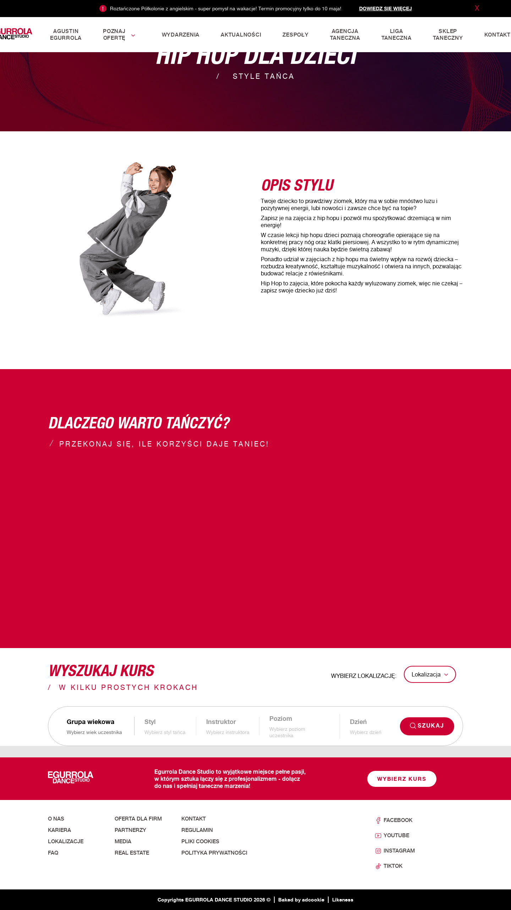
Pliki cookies (200, 841)
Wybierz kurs (402, 778)
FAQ (53, 853)
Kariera (59, 830)
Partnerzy (130, 830)
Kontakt (193, 819)
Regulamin (197, 830)
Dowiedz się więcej (385, 8)
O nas (56, 819)
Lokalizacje (65, 841)
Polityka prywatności (214, 853)
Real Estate (132, 853)
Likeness (342, 900)
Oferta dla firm (138, 819)
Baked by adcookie (301, 900)
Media (123, 841)
